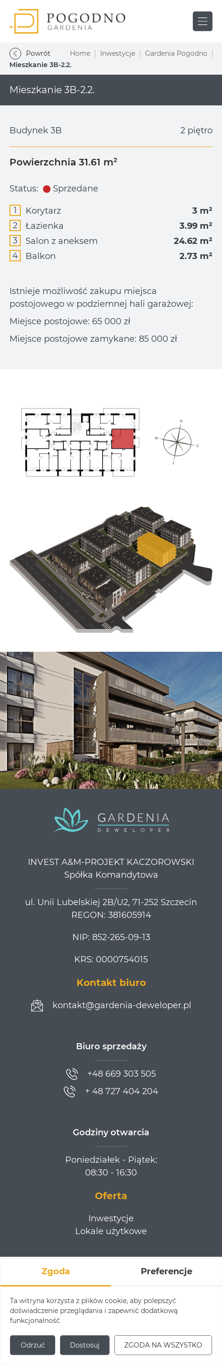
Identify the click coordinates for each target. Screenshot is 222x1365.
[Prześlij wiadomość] (111, 1005)
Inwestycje (117, 53)
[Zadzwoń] (111, 1074)
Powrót (30, 54)
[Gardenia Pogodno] (67, 21)
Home (80, 53)
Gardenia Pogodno (176, 53)
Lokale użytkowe (111, 1231)
